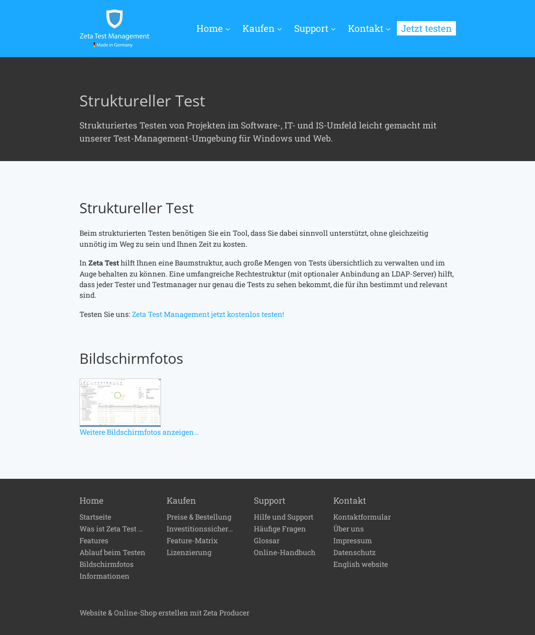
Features (93, 540)
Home (213, 28)
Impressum (352, 540)
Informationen (104, 576)
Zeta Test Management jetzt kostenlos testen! (208, 314)
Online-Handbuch (284, 552)
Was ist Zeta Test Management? (114, 528)
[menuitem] (216, 28)
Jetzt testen (426, 28)
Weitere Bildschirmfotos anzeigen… (139, 432)
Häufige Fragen (280, 528)
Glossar (267, 540)
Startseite (95, 517)
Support (315, 28)
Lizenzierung (189, 552)
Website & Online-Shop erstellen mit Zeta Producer (164, 612)
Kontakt (369, 28)
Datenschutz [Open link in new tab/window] (354, 552)
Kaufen (262, 28)
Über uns (348, 528)
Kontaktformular (362, 517)
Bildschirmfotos (106, 564)
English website (360, 564)
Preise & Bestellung (199, 517)
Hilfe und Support (283, 517)
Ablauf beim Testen (112, 552)
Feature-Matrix (192, 540)
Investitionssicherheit (201, 528)
